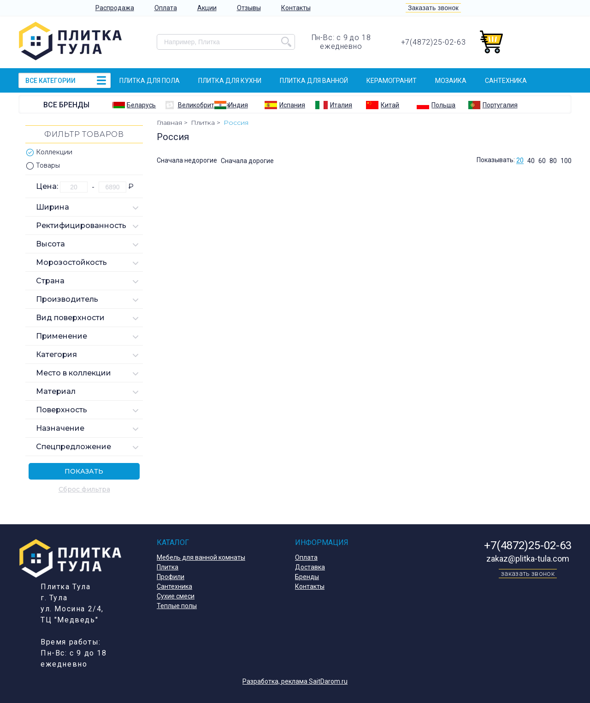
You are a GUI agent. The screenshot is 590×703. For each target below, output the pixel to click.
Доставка (310, 567)
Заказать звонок (433, 8)
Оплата (165, 8)
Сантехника (506, 80)
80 (553, 160)
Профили (170, 576)
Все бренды (66, 104)
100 (566, 160)
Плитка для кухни (229, 80)
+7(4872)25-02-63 (433, 42)
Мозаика (450, 80)
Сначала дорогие (247, 160)
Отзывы (249, 8)
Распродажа (114, 8)
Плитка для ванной (314, 80)
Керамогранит (391, 80)
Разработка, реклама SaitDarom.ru (295, 681)
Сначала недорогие (187, 160)
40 (531, 160)
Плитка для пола (149, 80)
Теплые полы (177, 605)
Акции (207, 8)
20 (520, 160)
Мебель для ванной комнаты (201, 557)
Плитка (167, 567)
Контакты (296, 8)
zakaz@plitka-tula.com (527, 558)
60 (542, 160)
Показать (84, 471)
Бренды (307, 576)
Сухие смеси (176, 596)
